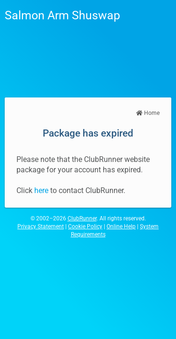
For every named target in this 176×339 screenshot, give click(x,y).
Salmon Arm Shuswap (62, 15)
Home (148, 113)
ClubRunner (82, 218)
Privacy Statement (40, 226)
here (41, 190)
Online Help (121, 226)
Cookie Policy (85, 226)
